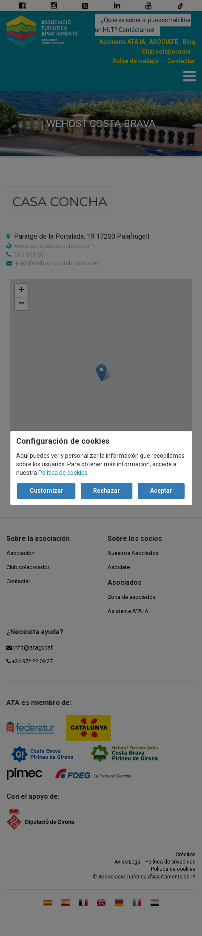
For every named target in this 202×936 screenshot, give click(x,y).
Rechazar (106, 491)
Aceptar (161, 491)
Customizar (46, 491)
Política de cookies (63, 473)
